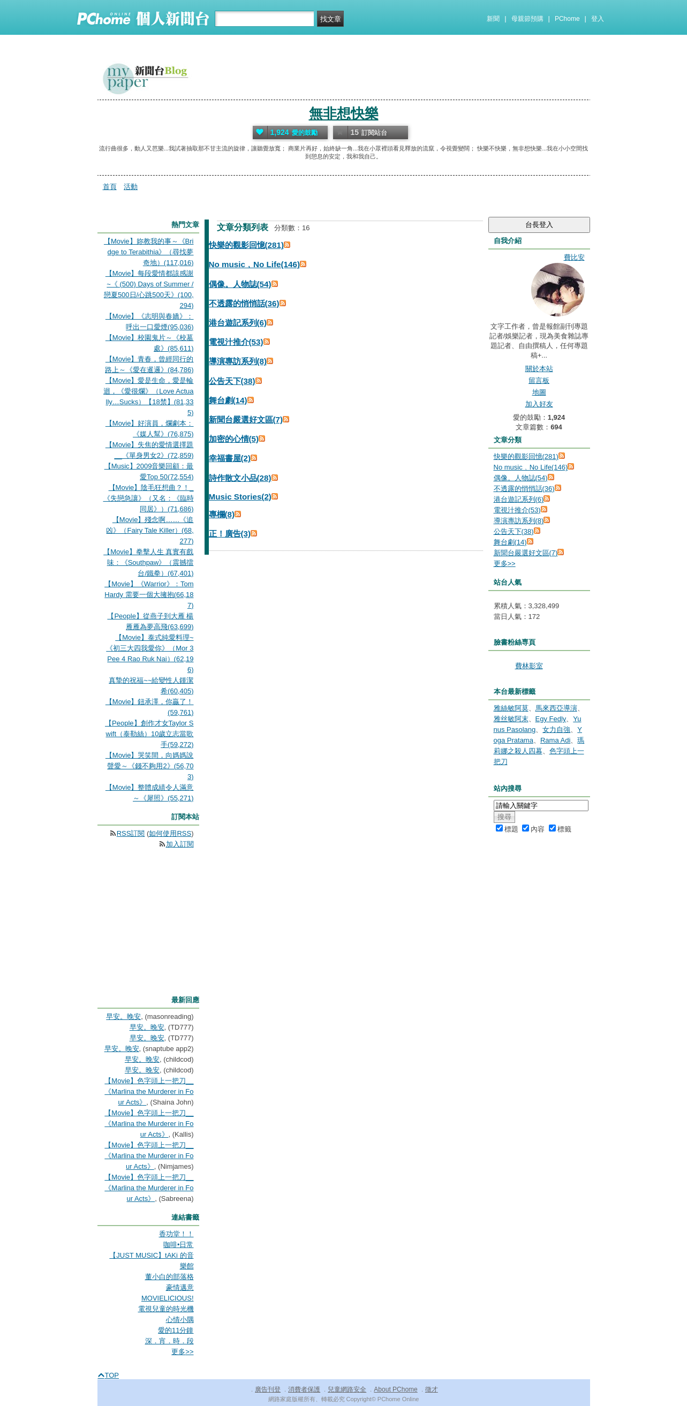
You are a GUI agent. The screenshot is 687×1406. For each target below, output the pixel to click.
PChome (567, 18)
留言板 (539, 380)
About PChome (395, 1389)
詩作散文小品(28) (240, 477)
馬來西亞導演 (556, 708)
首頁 (110, 187)
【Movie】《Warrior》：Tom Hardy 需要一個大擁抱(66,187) (148, 594)
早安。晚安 (123, 1016)
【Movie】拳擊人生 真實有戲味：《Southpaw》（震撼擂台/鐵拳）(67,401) (148, 562)
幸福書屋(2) (230, 458)
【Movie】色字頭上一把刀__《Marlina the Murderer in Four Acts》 (148, 1091)
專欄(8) (222, 514)
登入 (597, 18)
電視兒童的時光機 (166, 1309)
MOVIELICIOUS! (167, 1298)
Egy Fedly (551, 719)
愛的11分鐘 (175, 1330)
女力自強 (556, 729)
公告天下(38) (232, 380)
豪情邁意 (180, 1287)
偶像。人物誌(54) (240, 284)
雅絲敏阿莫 (511, 708)
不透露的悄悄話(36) (244, 303)
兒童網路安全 (347, 1389)
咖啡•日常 (178, 1245)
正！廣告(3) (230, 533)
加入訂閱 (180, 844)
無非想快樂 (344, 113)
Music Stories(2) (240, 496)
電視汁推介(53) (236, 341)
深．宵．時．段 (169, 1341)
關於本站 (539, 369)
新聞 (493, 18)
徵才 (431, 1389)
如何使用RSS (170, 833)
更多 (505, 564)
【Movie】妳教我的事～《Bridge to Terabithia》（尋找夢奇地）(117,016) (149, 252)
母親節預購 (527, 18)
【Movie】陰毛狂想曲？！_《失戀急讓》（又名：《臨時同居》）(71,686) (148, 498)
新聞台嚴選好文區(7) (246, 419)
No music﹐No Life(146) (254, 264)
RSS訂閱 (131, 833)
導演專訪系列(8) (238, 361)
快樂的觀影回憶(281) (246, 245)
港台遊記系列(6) (238, 322)
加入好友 (539, 404)
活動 (131, 187)
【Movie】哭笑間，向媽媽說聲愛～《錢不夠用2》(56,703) (149, 766)
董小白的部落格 (169, 1277)
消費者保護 (304, 1389)
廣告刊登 (268, 1389)
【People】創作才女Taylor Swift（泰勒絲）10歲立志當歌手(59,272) (149, 734)
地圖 (539, 392)
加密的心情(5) (234, 438)
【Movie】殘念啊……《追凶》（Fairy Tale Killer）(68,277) (149, 530)
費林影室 (529, 666)
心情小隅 (180, 1320)
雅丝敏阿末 (511, 719)
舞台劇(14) (228, 400)
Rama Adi (555, 740)
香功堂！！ (176, 1234)
